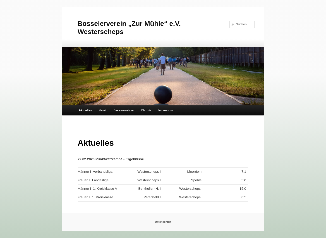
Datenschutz (163, 221)
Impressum (165, 110)
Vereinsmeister (124, 110)
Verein (103, 110)
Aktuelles (85, 110)
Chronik (146, 110)
